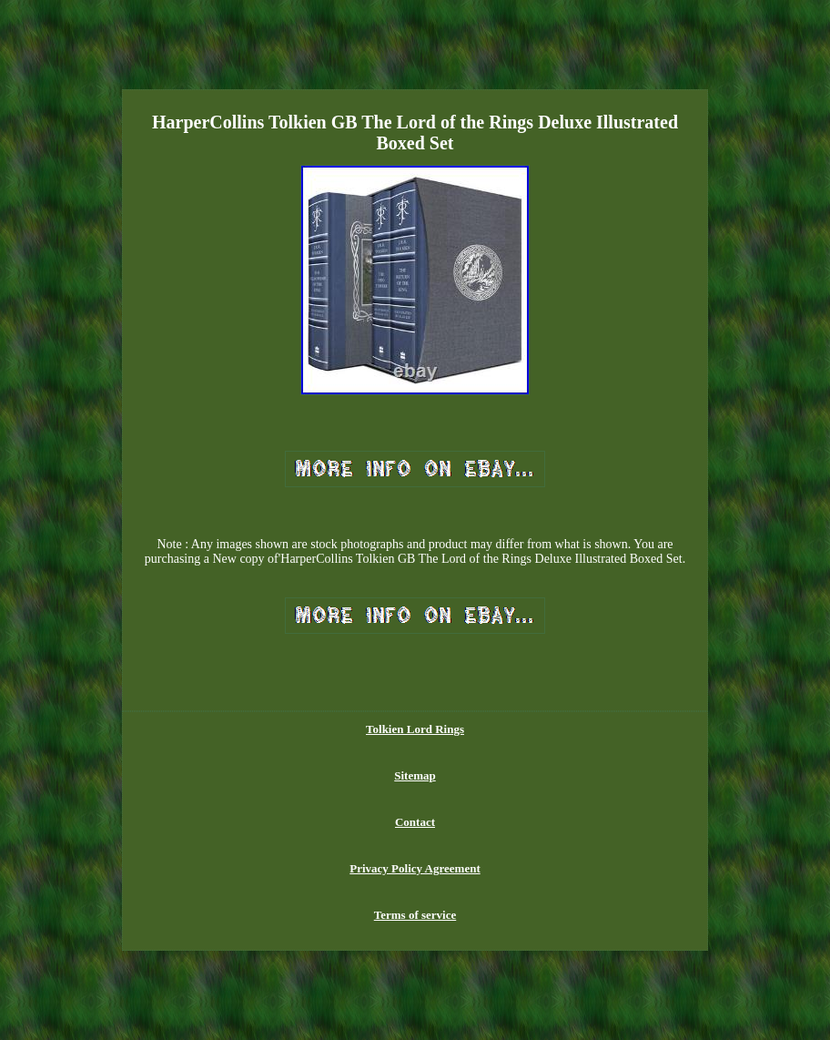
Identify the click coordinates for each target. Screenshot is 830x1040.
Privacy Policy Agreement (414, 868)
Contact (415, 822)
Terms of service (415, 915)
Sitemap (415, 775)
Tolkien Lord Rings (415, 729)
